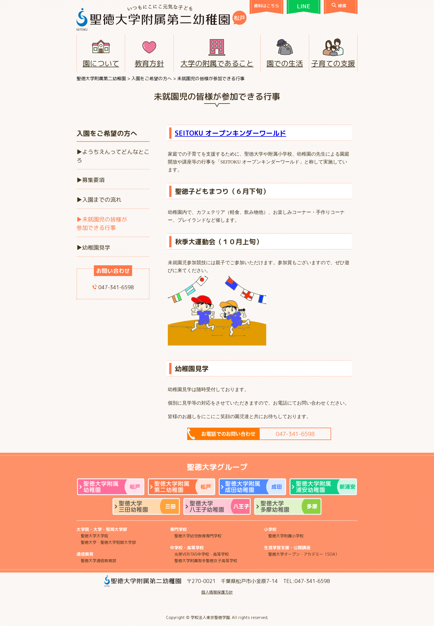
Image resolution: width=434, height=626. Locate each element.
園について (101, 63)
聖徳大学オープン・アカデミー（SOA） (303, 554)
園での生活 (284, 63)
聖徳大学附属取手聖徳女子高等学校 (205, 560)
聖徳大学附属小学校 (286, 536)
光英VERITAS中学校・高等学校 (201, 554)
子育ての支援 (333, 63)
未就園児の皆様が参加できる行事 (101, 223)
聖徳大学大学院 (94, 536)
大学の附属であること (217, 63)
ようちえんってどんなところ (113, 156)
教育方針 (149, 63)
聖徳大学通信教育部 (98, 560)
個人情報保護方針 (217, 592)
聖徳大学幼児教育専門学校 (197, 536)
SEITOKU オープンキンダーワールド (230, 133)
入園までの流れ (101, 199)
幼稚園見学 (96, 247)
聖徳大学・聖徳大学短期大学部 (108, 542)
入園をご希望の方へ (151, 78)
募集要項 (93, 180)
